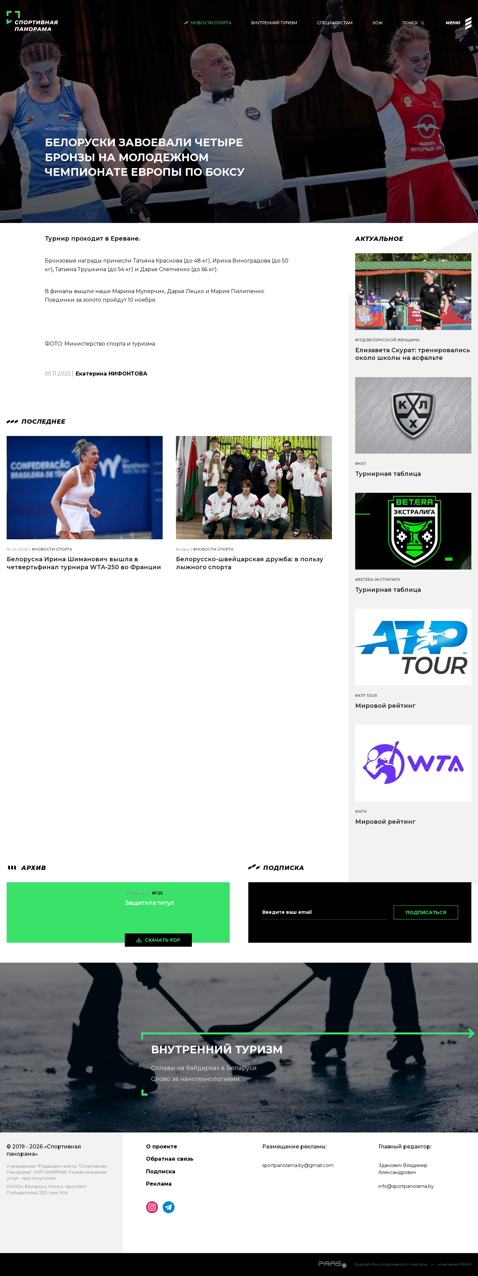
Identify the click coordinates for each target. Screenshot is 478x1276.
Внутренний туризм (274, 22)
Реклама (159, 1184)
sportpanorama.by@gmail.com (298, 1165)
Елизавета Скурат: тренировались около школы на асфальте (412, 354)
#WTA (361, 811)
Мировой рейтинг (385, 705)
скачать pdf (162, 940)
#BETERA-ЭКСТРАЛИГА (377, 580)
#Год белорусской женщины (387, 340)
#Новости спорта (52, 549)
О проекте (161, 1146)
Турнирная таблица (388, 474)
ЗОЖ (377, 22)
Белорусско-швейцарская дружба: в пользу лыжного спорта (249, 563)
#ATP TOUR (366, 695)
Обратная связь (170, 1159)
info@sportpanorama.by (406, 1186)
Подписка (160, 1171)
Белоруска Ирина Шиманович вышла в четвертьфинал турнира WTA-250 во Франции (84, 563)
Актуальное (379, 239)
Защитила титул (149, 902)
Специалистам (335, 22)
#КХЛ (360, 464)
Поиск (410, 22)
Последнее (36, 421)
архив (26, 868)
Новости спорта (211, 22)
